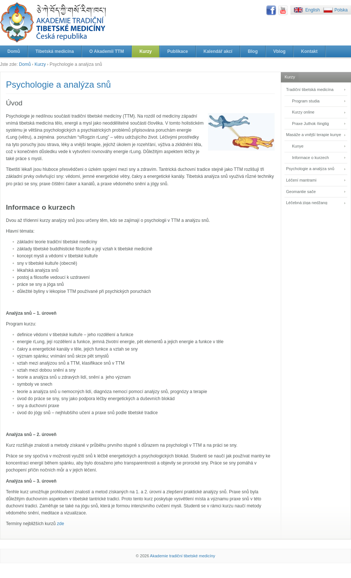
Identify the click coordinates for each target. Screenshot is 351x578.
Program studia (306, 101)
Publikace (177, 51)
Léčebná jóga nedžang (306, 202)
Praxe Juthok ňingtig (310, 123)
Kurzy (145, 51)
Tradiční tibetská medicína (309, 89)
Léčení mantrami (301, 180)
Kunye (297, 146)
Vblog (279, 51)
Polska (341, 10)
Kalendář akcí (218, 51)
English (312, 10)
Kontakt (309, 51)
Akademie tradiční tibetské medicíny (182, 556)
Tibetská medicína (54, 51)
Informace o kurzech (310, 157)
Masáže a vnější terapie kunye (313, 134)
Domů (13, 51)
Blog (253, 51)
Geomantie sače (301, 191)
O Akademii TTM (106, 51)
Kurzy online (303, 112)
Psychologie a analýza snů (310, 168)
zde (60, 523)
